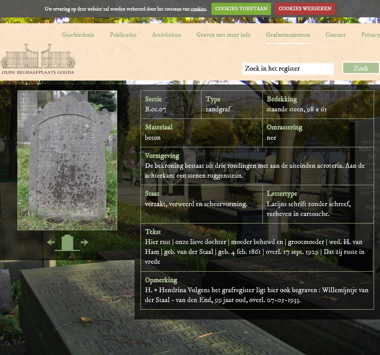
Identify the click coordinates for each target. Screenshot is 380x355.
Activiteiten (166, 35)
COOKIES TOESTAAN (241, 9)
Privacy (370, 35)
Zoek (361, 68)
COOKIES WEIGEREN (305, 9)
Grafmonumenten (288, 35)
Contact (336, 35)
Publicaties (123, 35)
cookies (198, 9)
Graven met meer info (224, 35)
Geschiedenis (78, 35)
